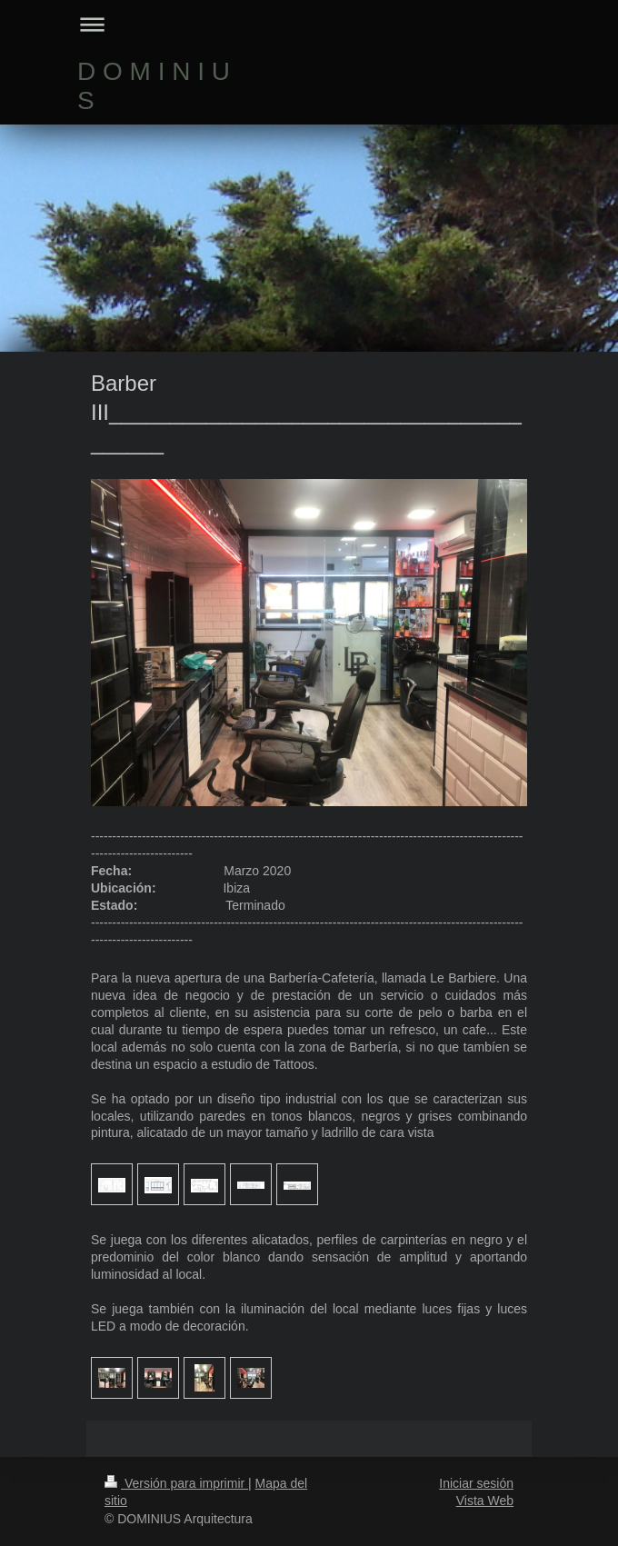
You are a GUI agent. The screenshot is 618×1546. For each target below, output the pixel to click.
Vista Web (484, 1500)
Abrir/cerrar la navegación (309, 24)
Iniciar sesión (476, 1483)
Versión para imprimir (176, 1483)
